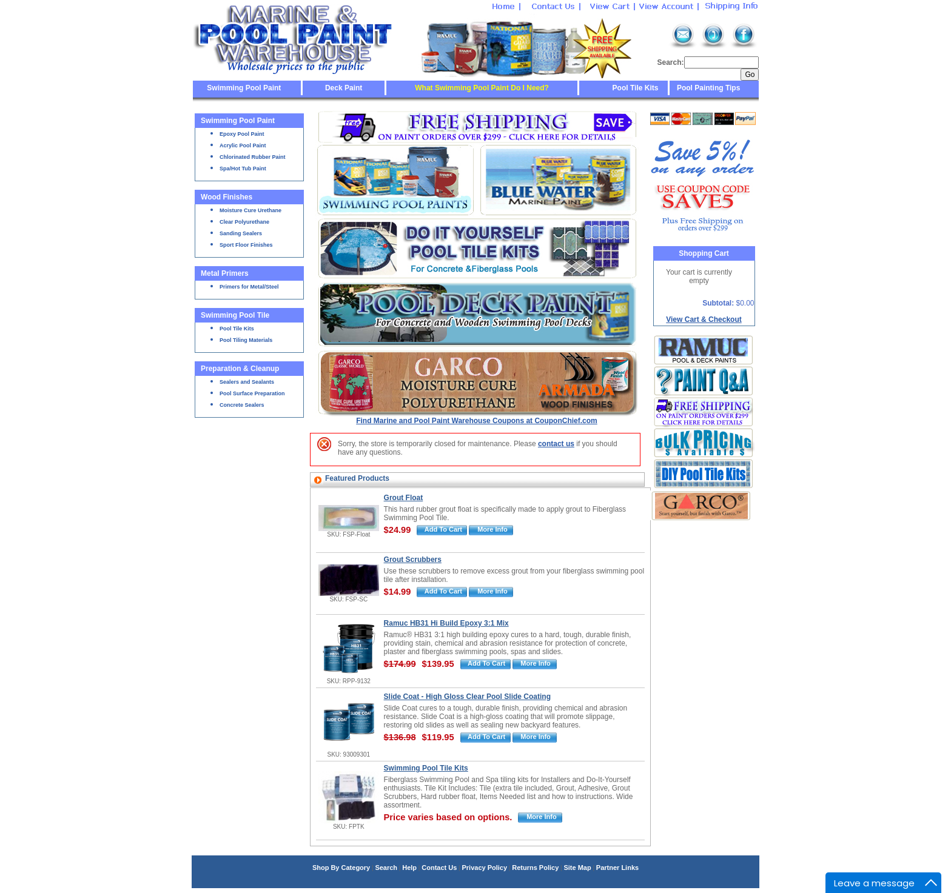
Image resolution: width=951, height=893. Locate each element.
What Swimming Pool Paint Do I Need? (482, 88)
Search (386, 867)
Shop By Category (341, 867)
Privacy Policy (484, 867)
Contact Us (439, 867)
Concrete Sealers (242, 405)
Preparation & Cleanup (240, 368)
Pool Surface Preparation (252, 393)
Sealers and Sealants (247, 382)
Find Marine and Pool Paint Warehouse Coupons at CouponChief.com (476, 420)
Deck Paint (343, 88)
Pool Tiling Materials (246, 340)
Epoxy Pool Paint (242, 134)
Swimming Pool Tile (235, 315)
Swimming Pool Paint (244, 88)
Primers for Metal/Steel (249, 287)
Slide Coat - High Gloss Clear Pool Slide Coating (467, 696)
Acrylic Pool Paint (243, 145)
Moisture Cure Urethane (250, 210)
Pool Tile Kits (636, 88)
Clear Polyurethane (244, 222)
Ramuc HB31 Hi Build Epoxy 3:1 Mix (446, 623)
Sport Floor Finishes (246, 245)
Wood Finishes (226, 197)
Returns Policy (535, 867)
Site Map (577, 867)
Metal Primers (225, 273)
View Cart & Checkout (703, 319)
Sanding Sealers (241, 233)
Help (409, 867)
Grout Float (403, 497)
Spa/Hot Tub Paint (243, 169)
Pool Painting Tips (708, 88)
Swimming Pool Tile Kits (426, 768)
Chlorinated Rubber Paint (253, 157)
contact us (556, 444)
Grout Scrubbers (413, 559)
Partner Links (617, 867)
